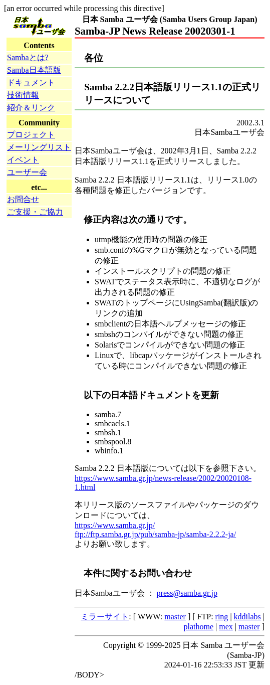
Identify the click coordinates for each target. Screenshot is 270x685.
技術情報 (23, 95)
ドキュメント (31, 82)
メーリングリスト (39, 147)
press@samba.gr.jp (187, 593)
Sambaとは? (28, 57)
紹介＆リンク (31, 107)
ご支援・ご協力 (35, 212)
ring (221, 616)
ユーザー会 (27, 172)
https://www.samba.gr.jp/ (115, 525)
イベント (23, 159)
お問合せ (23, 199)
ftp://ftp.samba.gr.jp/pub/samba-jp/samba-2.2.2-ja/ (155, 534)
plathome (199, 626)
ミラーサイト (105, 616)
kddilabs (247, 616)
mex (226, 626)
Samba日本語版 (34, 70)
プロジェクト (31, 134)
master (175, 616)
